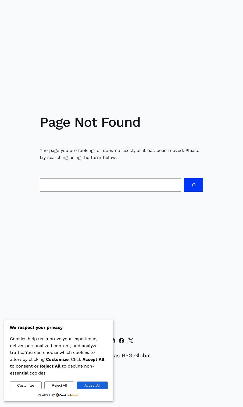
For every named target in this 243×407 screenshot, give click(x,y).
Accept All (92, 385)
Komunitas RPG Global (121, 355)
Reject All (59, 385)
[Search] (193, 185)
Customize (25, 385)
